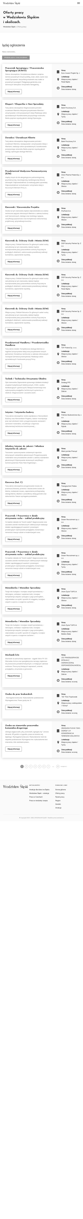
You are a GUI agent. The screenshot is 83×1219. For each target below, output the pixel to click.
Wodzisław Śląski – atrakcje (39, 793)
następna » (64, 766)
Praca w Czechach (36, 797)
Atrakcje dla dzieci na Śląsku (39, 790)
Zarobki (58, 804)
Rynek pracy (59, 797)
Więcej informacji (13, 92)
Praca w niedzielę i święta (38, 801)
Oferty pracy (60, 793)
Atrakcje (58, 808)
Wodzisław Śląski (9, 27)
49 (58, 766)
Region (57, 801)
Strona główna (60, 790)
